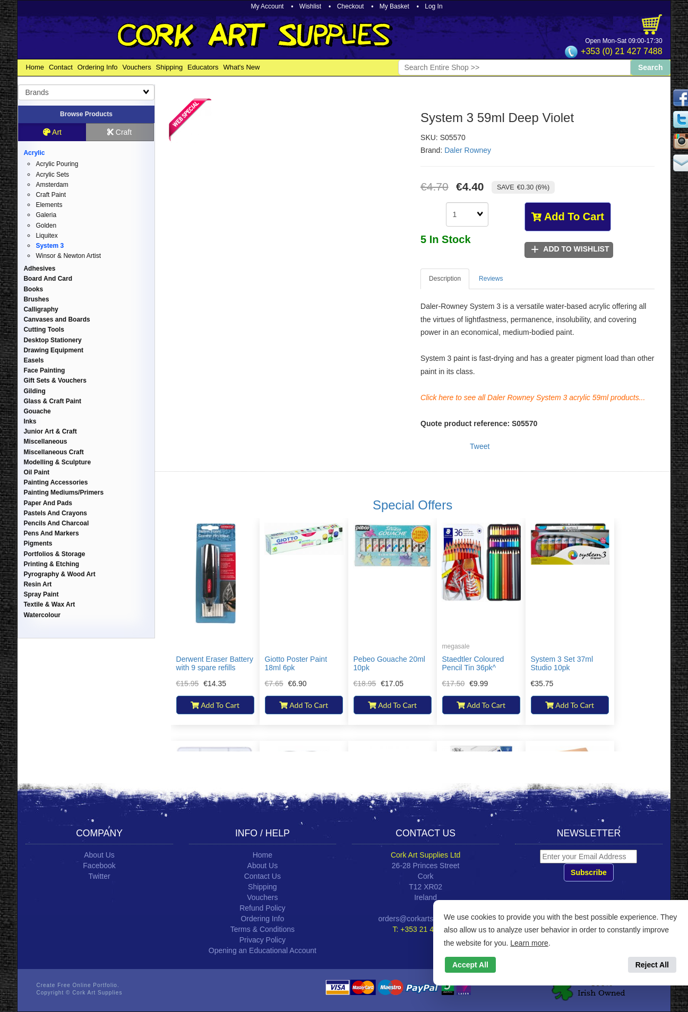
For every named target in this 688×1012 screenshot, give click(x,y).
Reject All (652, 965)
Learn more (529, 943)
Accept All (470, 965)
